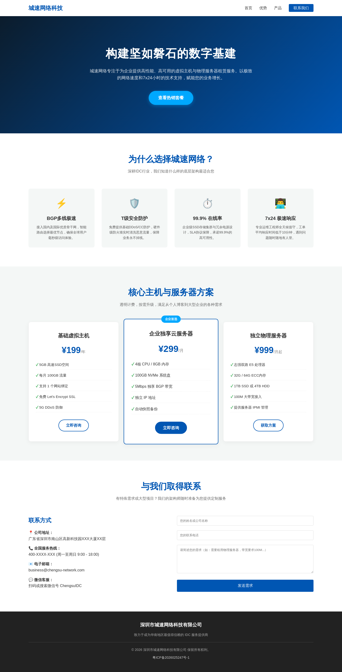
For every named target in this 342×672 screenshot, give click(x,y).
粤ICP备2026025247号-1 (171, 657)
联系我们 (301, 8)
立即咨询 (73, 425)
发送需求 (245, 585)
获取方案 (268, 425)
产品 (278, 8)
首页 (248, 8)
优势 (263, 8)
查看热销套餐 (171, 97)
